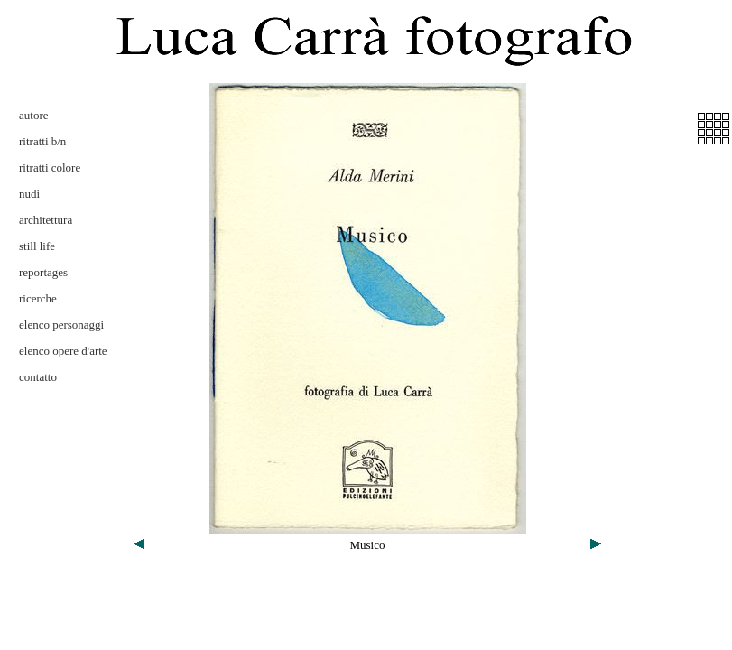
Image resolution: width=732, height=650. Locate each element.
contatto (38, 377)
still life (37, 246)
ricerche (38, 298)
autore (33, 115)
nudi (29, 193)
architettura (45, 220)
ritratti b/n (42, 141)
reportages (43, 272)
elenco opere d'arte (63, 351)
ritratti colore (49, 167)
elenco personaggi (61, 324)
